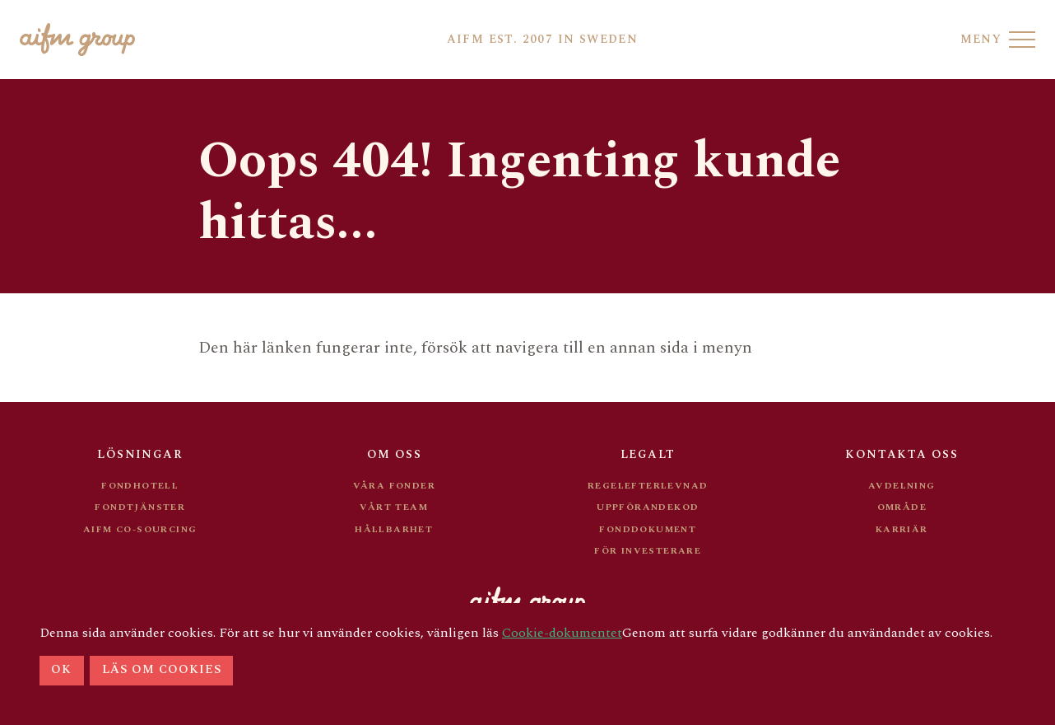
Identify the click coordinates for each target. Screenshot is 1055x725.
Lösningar (140, 454)
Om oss (394, 454)
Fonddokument (647, 529)
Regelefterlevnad (648, 486)
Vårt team (394, 507)
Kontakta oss (901, 454)
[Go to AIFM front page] (77, 39)
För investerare (647, 551)
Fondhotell (140, 486)
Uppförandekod (648, 507)
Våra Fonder (394, 486)
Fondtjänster (140, 507)
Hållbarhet (394, 529)
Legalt (647, 454)
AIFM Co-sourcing (140, 529)
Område (902, 507)
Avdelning (902, 486)
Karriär (902, 529)
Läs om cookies (161, 670)
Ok (61, 670)
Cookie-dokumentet (562, 633)
